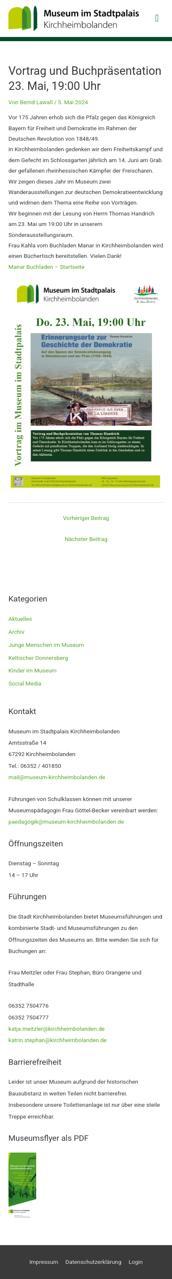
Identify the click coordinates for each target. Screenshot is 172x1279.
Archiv (16, 631)
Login (136, 1261)
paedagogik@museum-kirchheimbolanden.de (66, 821)
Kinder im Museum (32, 670)
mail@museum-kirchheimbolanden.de (56, 777)
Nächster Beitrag (86, 539)
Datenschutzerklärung (93, 1261)
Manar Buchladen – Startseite (46, 266)
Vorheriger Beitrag (86, 518)
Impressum (43, 1261)
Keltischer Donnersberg (38, 657)
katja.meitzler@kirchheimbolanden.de (56, 1028)
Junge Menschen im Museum (46, 644)
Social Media (24, 683)
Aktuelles (20, 618)
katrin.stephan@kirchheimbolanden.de (57, 1040)
